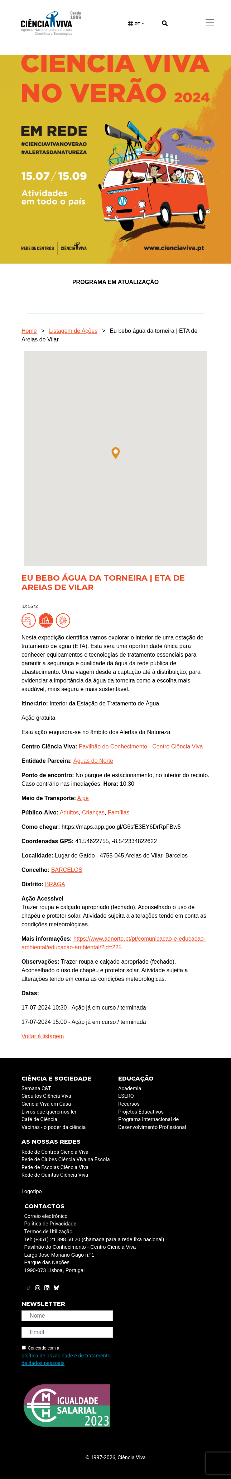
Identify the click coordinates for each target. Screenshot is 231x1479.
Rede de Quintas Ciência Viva (54, 1175)
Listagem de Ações (73, 331)
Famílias (118, 812)
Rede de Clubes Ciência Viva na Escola (65, 1160)
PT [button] (134, 24)
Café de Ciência (39, 1119)
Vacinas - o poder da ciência (53, 1127)
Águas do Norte (93, 761)
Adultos (69, 812)
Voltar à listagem (42, 1036)
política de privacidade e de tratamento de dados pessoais (65, 1360)
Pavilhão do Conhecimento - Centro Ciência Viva (141, 746)
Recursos (129, 1104)
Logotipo (31, 1192)
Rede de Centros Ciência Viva (54, 1152)
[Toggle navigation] (210, 22)
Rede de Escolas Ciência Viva (54, 1167)
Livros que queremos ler (48, 1112)
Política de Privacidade (50, 1224)
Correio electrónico (46, 1216)
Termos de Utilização (48, 1232)
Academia (129, 1089)
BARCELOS (66, 870)
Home (29, 331)
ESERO (126, 1096)
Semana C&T (36, 1089)
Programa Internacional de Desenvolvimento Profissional (152, 1123)
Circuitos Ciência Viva (46, 1096)
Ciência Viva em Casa (46, 1104)
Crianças (93, 812)
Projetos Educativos (141, 1112)
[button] (115, 453)
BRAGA (55, 884)
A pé (83, 798)
